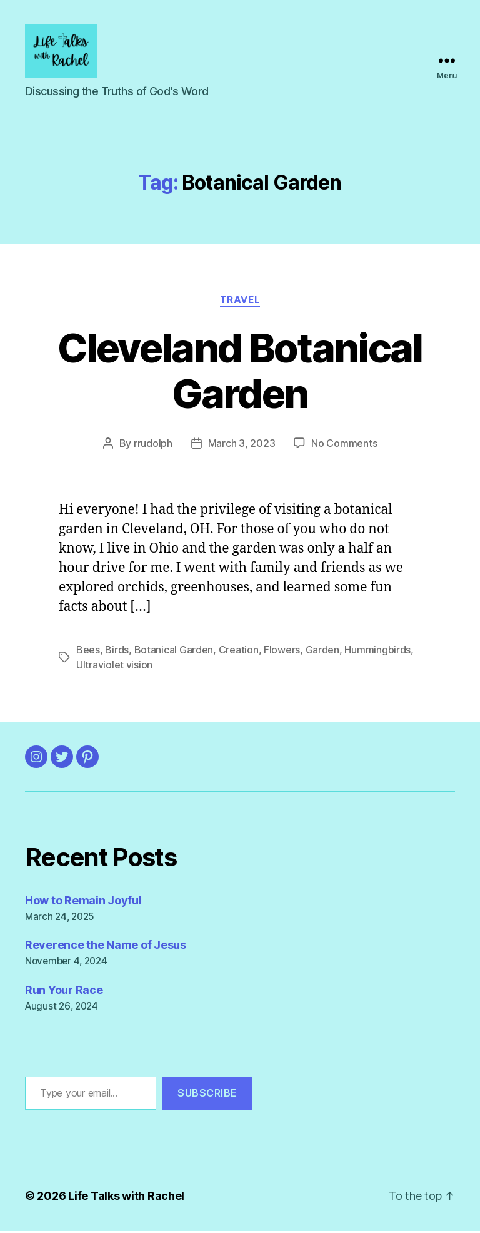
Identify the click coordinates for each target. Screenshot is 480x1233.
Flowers (282, 651)
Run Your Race (64, 992)
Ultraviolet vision (114, 666)
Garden (322, 651)
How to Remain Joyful (83, 902)
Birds (117, 651)
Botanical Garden (174, 651)
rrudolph (153, 445)
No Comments (344, 445)
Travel (240, 301)
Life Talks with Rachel (126, 1197)
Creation (239, 651)
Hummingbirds (377, 651)
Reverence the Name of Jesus (105, 947)
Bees (88, 651)
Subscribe (208, 1095)
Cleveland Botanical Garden (240, 372)
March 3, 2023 (242, 445)
